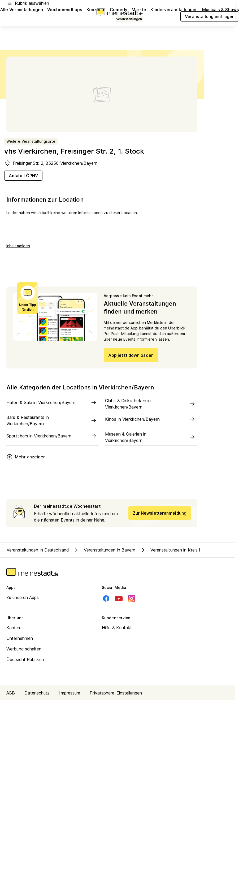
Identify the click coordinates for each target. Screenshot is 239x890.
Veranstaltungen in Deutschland (38, 550)
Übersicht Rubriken (25, 659)
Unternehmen (19, 638)
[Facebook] (106, 598)
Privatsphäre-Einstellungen (116, 693)
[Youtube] (119, 598)
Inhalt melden (18, 246)
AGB (10, 693)
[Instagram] (131, 598)
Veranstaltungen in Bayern (104, 550)
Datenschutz (37, 693)
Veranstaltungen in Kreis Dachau (177, 550)
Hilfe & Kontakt (117, 627)
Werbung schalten (24, 649)
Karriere (13, 627)
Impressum (69, 693)
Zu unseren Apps (22, 597)
